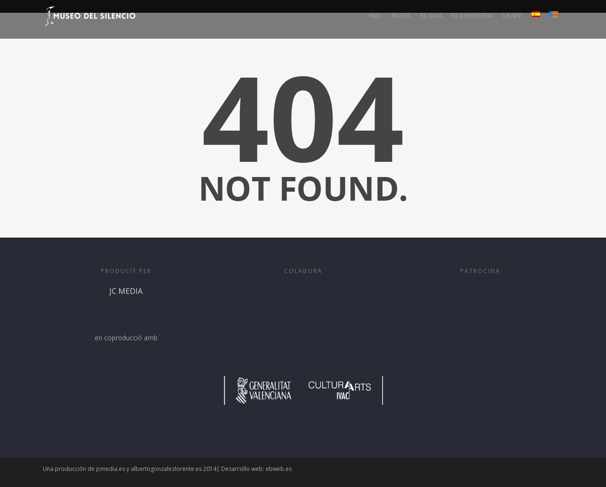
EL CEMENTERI (472, 16)
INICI (375, 16)
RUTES (400, 16)
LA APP (512, 16)
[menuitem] (536, 22)
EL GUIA (431, 16)
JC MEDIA (126, 308)
